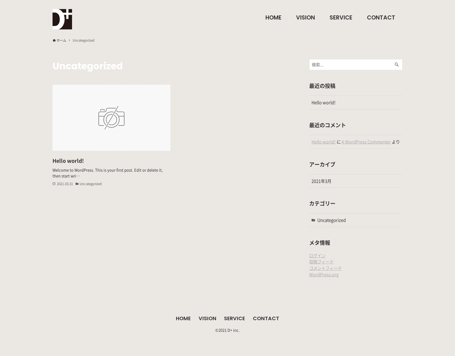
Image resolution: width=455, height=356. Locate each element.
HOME (183, 318)
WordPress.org (324, 274)
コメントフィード (325, 268)
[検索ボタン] (396, 64)
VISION (207, 318)
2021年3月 (321, 181)
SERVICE (234, 318)
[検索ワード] (355, 64)
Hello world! (324, 102)
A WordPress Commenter (366, 142)
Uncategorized (331, 220)
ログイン (317, 255)
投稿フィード (321, 261)
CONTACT (266, 318)
